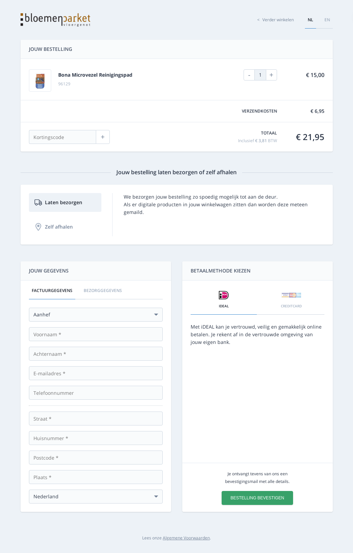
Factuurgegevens (52, 290)
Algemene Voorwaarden (186, 538)
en (327, 20)
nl (310, 20)
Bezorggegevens (103, 290)
